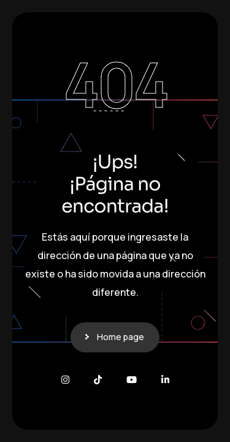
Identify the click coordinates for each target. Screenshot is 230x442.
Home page (120, 337)
